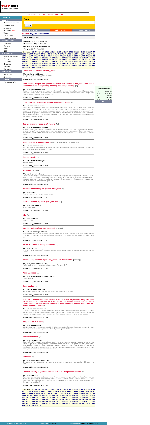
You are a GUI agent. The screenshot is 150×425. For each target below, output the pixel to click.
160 (93, 62)
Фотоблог (27, 357)
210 (39, 68)
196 (66, 66)
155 (76, 62)
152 (66, 62)
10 (46, 52)
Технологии (8, 69)
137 (89, 60)
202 (86, 66)
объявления (48, 15)
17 (63, 52)
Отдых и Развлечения (39, 34)
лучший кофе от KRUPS (33, 322)
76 (56, 56)
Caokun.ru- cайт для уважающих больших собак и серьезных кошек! (52, 372)
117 (23, 60)
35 (32, 54)
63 (25, 56)
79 (63, 56)
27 (86, 52)
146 (46, 62)
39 (42, 54)
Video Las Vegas (29, 273)
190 (46, 66)
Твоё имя (7, 66)
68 (37, 56)
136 (86, 60)
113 (83, 58)
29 (91, 52)
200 (79, 66)
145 (43, 62)
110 (73, 58)
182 (93, 64)
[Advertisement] (103, 43)
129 (63, 60)
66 (32, 56)
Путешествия (42, 46)
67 (35, 56)
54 (77, 54)
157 (83, 62)
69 (39, 56)
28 (89, 52)
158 (86, 62)
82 (70, 56)
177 (76, 64)
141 (30, 62)
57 (84, 54)
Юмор (38, 49)
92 (94, 56)
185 (30, 66)
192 (53, 66)
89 (87, 56)
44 (53, 54)
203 (89, 66)
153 (70, 62)
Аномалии (7, 43)
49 (65, 54)
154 (73, 62)
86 (79, 56)
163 (30, 64)
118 (26, 60)
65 (30, 56)
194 (60, 66)
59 (89, 54)
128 (60, 60)
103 (50, 58)
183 (23, 66)
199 (76, 66)
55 (79, 54)
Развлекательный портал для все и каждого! (42, 189)
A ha (24, 215)
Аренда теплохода (30, 337)
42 (49, 54)
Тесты (6, 33)
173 (63, 64)
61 (94, 54)
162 (26, 64)
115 (90, 58)
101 (43, 58)
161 (23, 64)
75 (53, 56)
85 (77, 56)
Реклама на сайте (10, 82)
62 (23, 56)
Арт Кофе (27, 170)
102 (46, 58)
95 (28, 58)
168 (46, 64)
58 (87, 54)
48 (63, 54)
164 (33, 64)
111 (76, 58)
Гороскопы (7, 30)
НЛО (5, 51)
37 (37, 54)
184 (26, 66)
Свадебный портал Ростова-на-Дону (38, 70)
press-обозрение (34, 15)
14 (55, 52)
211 (43, 68)
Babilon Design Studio (89, 423)
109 (70, 58)
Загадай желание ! (10, 38)
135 (83, 60)
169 (49, 64)
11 (48, 52)
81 (68, 56)
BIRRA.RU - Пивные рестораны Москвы (39, 245)
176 (73, 64)
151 (63, 62)
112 (79, 58)
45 (56, 54)
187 (36, 66)
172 (60, 64)
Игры (42, 41)
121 (36, 60)
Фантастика (8, 74)
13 (53, 52)
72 (46, 56)
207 (29, 68)
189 (43, 66)
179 (83, 64)
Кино (42, 44)
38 (39, 54)
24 (79, 52)
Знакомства (28, 41)
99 (37, 58)
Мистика (7, 46)
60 (91, 54)
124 (46, 60)
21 (72, 52)
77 (58, 56)
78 (61, 56)
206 (26, 68)
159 (89, 62)
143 (36, 62)
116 (93, 58)
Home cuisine (28, 286)
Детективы (7, 77)
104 (53, 58)
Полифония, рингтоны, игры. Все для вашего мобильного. (47, 260)
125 (49, 60)
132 (73, 60)
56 (82, 54)
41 (46, 54)
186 (33, 66)
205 (23, 68)
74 (51, 56)
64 (27, 56)
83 (72, 56)
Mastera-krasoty (29, 157)
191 (49, 66)
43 (51, 54)
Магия (6, 48)
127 (56, 60)
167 (43, 64)
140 (26, 62)
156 (79, 62)
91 (91, 56)
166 (40, 64)
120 (33, 60)
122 (40, 60)
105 (56, 58)
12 (50, 52)
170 (53, 64)
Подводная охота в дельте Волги (37, 142)
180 (86, 64)
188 (40, 66)
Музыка (27, 46)
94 (25, 58)
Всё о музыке (8, 35)
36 (35, 54)
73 (49, 56)
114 (86, 58)
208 (33, 68)
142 (33, 62)
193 (56, 66)
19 (67, 52)
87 (82, 56)
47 (61, 54)
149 (56, 62)
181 (89, 64)
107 (63, 58)
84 (75, 56)
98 (35, 58)
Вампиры (7, 59)
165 (36, 64)
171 (56, 64)
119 (30, 60)
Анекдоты (7, 28)
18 (65, 52)
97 (32, 58)
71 (44, 56)
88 (84, 56)
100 (40, 58)
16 (60, 52)
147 (49, 62)
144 (40, 62)
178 (79, 64)
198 (73, 66)
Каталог (25, 34)
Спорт (26, 49)
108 (66, 58)
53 (75, 54)
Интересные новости (11, 23)
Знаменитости (9, 25)
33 (27, 54)
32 (25, 54)
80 (65, 56)
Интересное (28, 44)
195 (63, 66)
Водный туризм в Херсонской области (39, 124)
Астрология (8, 61)
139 (23, 62)
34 (30, 54)
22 (74, 52)
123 (43, 60)
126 (53, 60)
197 (70, 66)
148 (53, 62)
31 (23, 54)
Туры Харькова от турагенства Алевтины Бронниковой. (46, 102)
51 (70, 54)
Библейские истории (11, 56)
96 (30, 58)
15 (58, 52)
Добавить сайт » (61, 30)
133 (76, 60)
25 (82, 52)
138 (93, 60)
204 (93, 66)
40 (44, 54)
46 (58, 54)
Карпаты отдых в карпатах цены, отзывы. (40, 202)
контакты (59, 15)
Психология (8, 64)
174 (66, 64)
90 (89, 56)
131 (70, 60)
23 (77, 52)
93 (23, 58)
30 (94, 52)
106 (60, 58)
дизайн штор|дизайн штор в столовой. (39, 228)
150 (60, 62)
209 (36, 68)
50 (68, 54)
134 (79, 60)
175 (70, 64)
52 (72, 54)
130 (66, 60)
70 (42, 56)
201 (83, 66)
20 (70, 52)
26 (84, 52)
